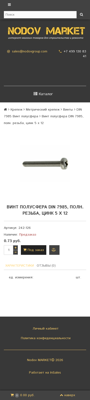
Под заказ (33, 250)
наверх (67, 395)
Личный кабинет (45, 328)
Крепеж (16, 109)
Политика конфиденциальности (45, 338)
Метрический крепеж (43, 109)
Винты (68, 109)
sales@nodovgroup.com (29, 51)
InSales (55, 372)
